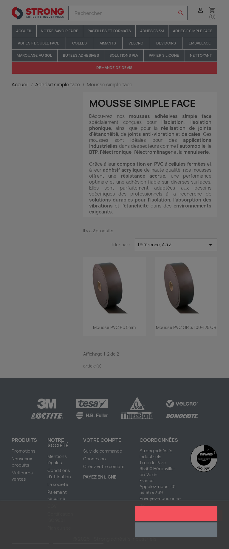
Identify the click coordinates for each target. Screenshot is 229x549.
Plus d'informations (30, 541)
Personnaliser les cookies (78, 541)
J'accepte (176, 513)
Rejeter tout (176, 530)
